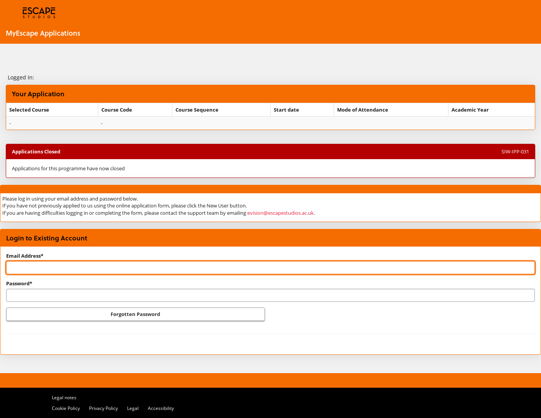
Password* (19, 283)
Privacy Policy (103, 408)
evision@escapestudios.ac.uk (280, 212)
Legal (133, 408)
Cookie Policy (66, 408)
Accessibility (161, 408)
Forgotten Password (135, 314)
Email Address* (24, 255)
